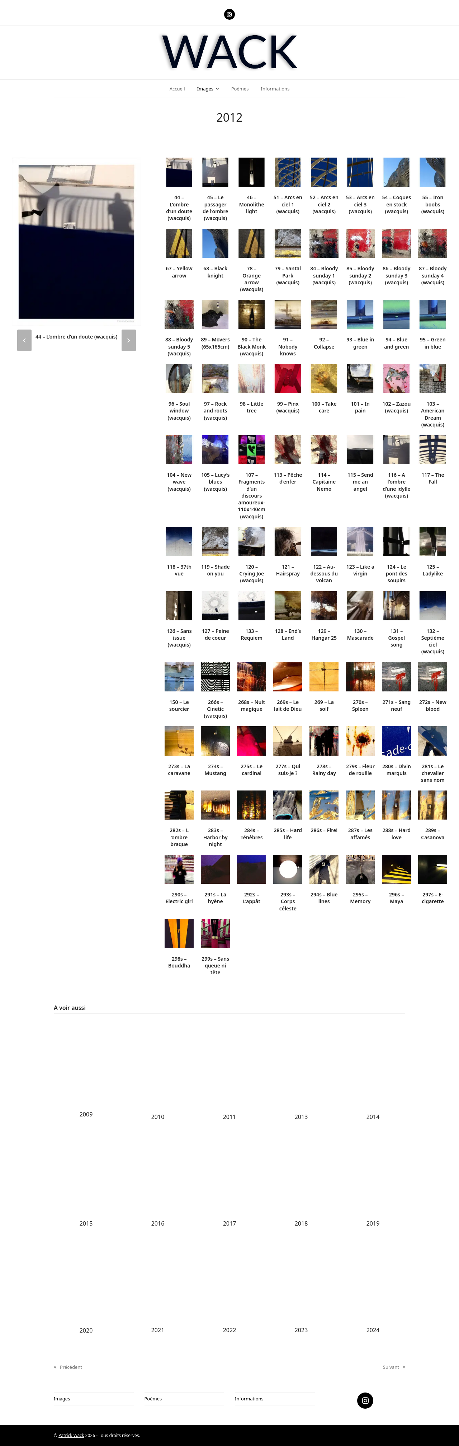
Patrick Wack (71, 1435)
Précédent (68, 1367)
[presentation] (24, 340)
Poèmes (153, 1398)
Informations (249, 1398)
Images (62, 1398)
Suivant (394, 1367)
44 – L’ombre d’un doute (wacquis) (76, 336)
